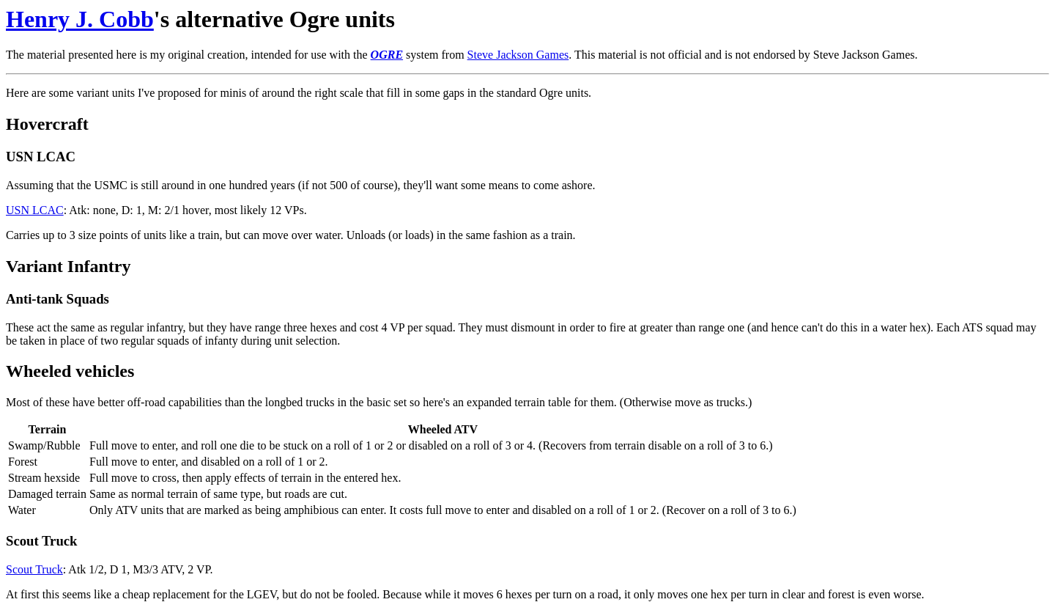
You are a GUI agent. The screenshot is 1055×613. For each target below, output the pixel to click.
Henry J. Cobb (80, 19)
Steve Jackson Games (518, 54)
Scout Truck (34, 569)
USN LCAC (35, 210)
